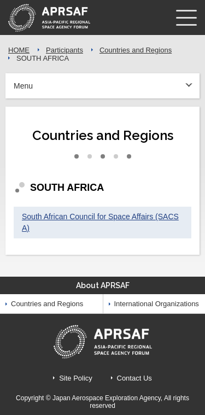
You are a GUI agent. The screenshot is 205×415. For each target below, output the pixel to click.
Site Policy (75, 378)
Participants (64, 50)
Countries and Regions (135, 50)
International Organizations (156, 304)
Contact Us (134, 378)
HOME (19, 50)
